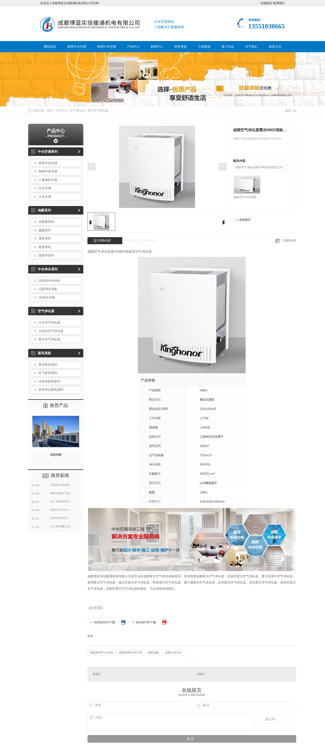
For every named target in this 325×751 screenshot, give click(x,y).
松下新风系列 (48, 373)
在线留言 (266, 3)
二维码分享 (289, 240)
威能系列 (45, 230)
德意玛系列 (46, 255)
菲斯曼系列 (46, 221)
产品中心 (133, 46)
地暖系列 (41, 210)
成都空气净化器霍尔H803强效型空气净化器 (262, 167)
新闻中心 (157, 46)
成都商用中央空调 (130, 652)
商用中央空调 (106, 46)
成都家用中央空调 (101, 652)
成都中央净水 (173, 652)
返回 (290, 110)
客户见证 (228, 46)
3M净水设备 (47, 297)
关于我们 (251, 46)
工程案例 (204, 46)
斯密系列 (45, 247)
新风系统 (41, 353)
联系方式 (275, 46)
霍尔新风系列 (48, 364)
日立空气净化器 (49, 322)
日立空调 (45, 188)
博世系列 (45, 238)
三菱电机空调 (48, 180)
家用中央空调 (76, 46)
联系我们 (279, 3)
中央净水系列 (44, 269)
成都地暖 (56, 454)
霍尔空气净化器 (98, 110)
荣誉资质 (180, 46)
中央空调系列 (44, 151)
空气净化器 (77, 110)
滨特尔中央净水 (49, 280)
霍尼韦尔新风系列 (51, 389)
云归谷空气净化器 (51, 331)
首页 (50, 110)
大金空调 (45, 196)
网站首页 (50, 46)
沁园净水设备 (48, 289)
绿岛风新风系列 (49, 381)
